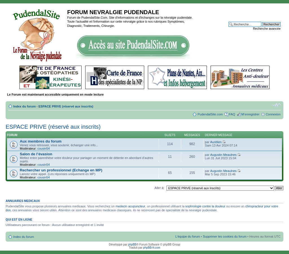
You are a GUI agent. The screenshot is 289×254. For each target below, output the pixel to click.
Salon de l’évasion (36, 154)
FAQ (232, 114)
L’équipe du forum (187, 236)
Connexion (273, 114)
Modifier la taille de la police (276, 105)
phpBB (132, 244)
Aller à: (159, 188)
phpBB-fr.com (151, 247)
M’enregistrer (250, 114)
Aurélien (216, 142)
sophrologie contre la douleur (205, 206)
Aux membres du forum (41, 141)
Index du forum (24, 106)
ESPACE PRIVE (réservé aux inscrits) (65, 106)
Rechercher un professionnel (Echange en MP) (61, 170)
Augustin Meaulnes (223, 154)
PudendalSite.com (210, 114)
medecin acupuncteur (130, 206)
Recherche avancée (267, 28)
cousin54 (43, 148)
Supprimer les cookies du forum (225, 236)
